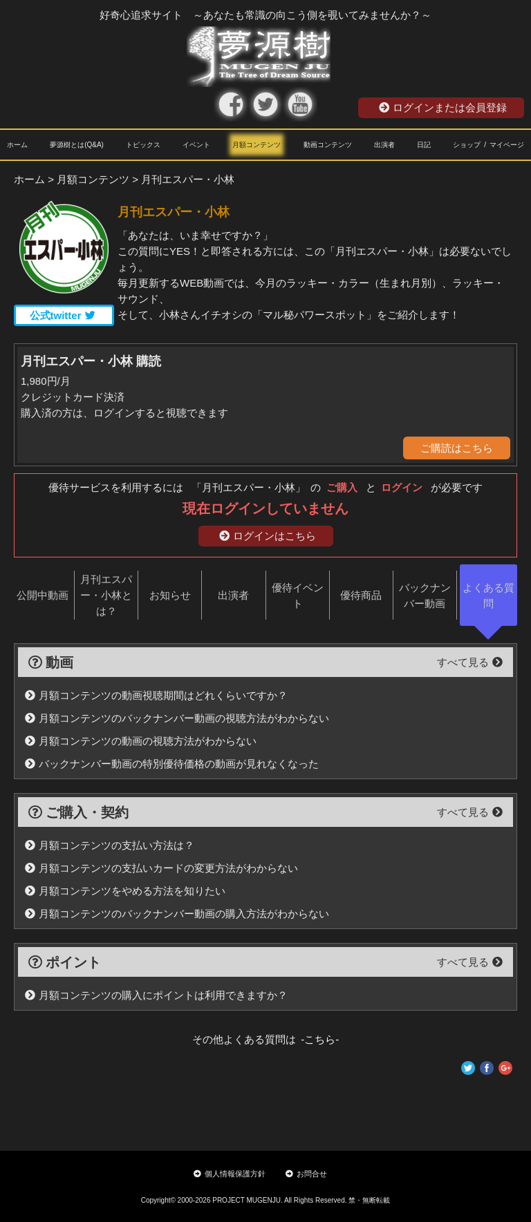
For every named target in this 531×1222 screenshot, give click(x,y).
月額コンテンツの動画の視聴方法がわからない (141, 741)
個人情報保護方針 (230, 1174)
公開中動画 (42, 595)
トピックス (143, 145)
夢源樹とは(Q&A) (77, 145)
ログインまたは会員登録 (443, 107)
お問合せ (306, 1174)
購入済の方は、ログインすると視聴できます (124, 413)
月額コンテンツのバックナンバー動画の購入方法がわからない (177, 913)
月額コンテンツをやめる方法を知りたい (125, 891)
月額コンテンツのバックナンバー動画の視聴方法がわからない (177, 718)
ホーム (17, 145)
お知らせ (170, 595)
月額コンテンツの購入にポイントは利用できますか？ (156, 995)
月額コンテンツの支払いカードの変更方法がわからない (161, 868)
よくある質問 (488, 595)
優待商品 (361, 595)
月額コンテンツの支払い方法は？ (109, 845)
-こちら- (317, 1039)
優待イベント (298, 595)
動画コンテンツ (328, 145)
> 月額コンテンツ (88, 179)
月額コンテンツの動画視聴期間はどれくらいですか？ (156, 695)
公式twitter (62, 315)
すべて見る (470, 662)
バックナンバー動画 (425, 595)
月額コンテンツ (256, 145)
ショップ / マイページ (488, 145)
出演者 (384, 145)
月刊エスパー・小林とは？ (106, 595)
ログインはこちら (267, 536)
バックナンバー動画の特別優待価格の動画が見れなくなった (172, 764)
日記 (424, 145)
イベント (196, 145)
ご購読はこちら (456, 448)
